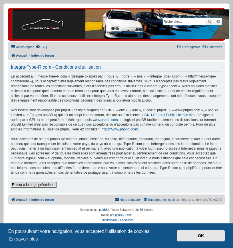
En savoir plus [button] (23, 239)
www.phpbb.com (105, 120)
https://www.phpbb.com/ (120, 129)
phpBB (103, 209)
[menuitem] (41, 46)
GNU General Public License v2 (168, 115)
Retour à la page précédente (33, 185)
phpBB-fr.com (123, 215)
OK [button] (201, 235)
